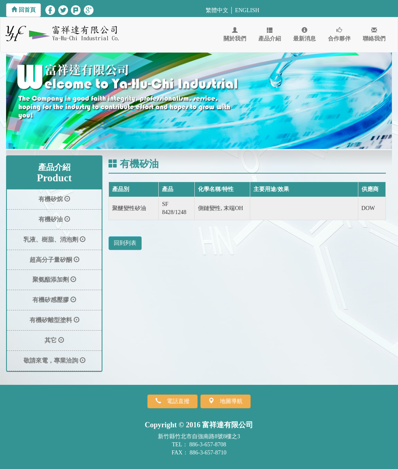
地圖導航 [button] (228, 401)
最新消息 (304, 34)
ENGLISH (247, 10)
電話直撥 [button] (175, 401)
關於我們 (234, 34)
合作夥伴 (339, 34)
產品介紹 (269, 34)
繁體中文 (217, 10)
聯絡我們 (374, 34)
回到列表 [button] (125, 243)
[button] (23, 10)
